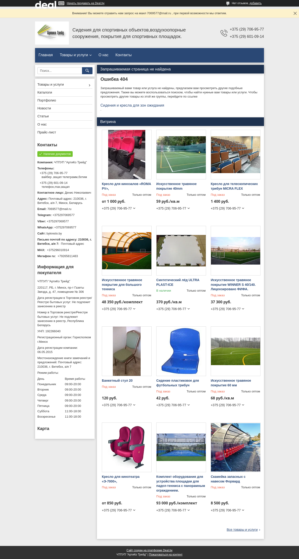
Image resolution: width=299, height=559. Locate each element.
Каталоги (44, 92)
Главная (46, 55)
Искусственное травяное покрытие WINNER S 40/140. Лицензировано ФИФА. (233, 284)
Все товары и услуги (242, 529)
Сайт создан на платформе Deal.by (150, 550)
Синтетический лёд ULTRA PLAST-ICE (177, 282)
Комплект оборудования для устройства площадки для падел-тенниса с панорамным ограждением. (180, 483)
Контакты (123, 55)
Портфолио (46, 100)
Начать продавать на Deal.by (85, 3)
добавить (255, 3)
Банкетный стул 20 (117, 380)
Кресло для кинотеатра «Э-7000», (120, 479)
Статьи (43, 116)
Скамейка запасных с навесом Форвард (228, 479)
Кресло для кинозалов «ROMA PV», (126, 186)
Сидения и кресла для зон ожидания (132, 105)
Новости (44, 108)
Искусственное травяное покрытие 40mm (176, 186)
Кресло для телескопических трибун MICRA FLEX (234, 186)
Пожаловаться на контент (165, 554)
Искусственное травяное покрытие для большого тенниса (122, 284)
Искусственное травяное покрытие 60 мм (231, 383)
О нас (104, 55)
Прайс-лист (46, 132)
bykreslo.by (54, 233)
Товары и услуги (74, 55)
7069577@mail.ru (59, 209)
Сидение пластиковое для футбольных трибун (177, 383)
